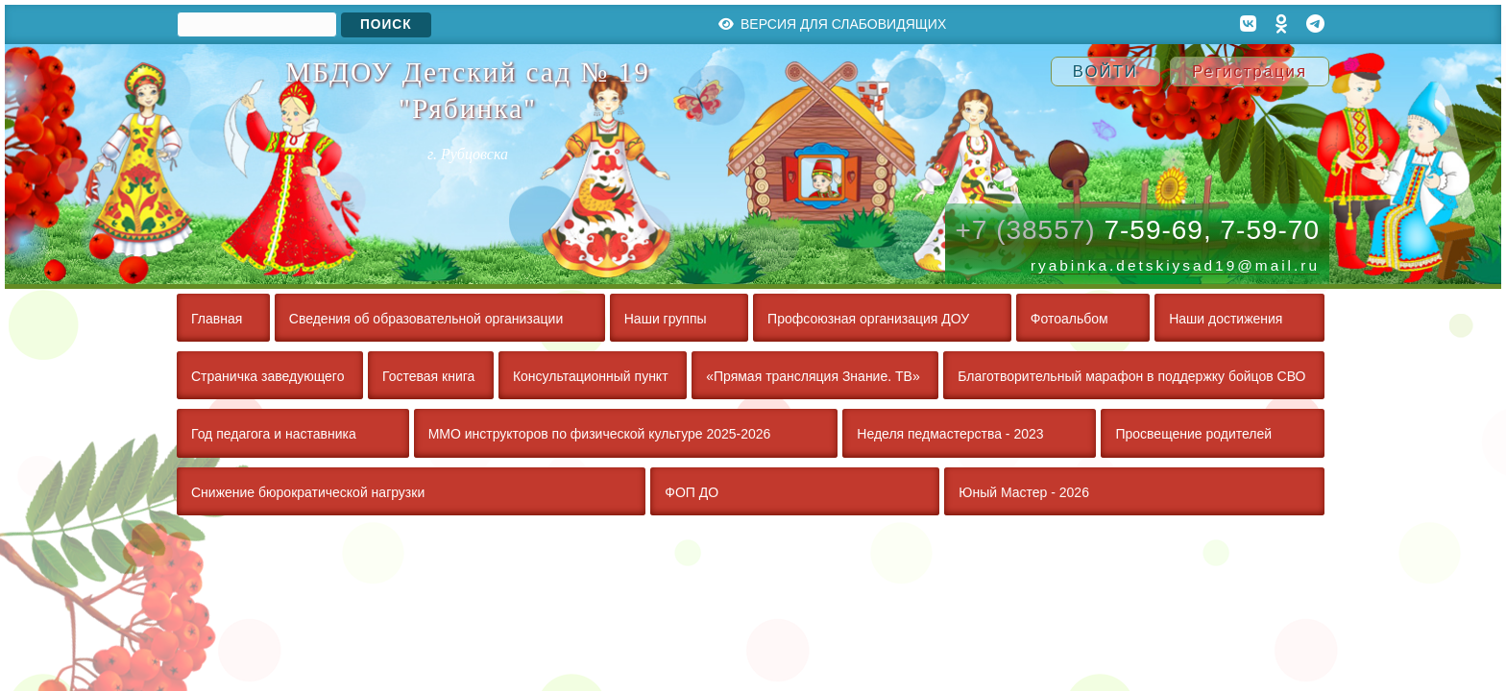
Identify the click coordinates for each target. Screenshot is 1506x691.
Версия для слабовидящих (832, 24)
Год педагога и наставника (273, 433)
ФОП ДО (691, 492)
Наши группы (665, 318)
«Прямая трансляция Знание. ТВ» (812, 376)
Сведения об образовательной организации (426, 318)
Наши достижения (1225, 318)
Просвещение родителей (1193, 433)
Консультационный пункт (590, 376)
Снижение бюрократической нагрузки (308, 492)
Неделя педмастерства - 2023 (950, 433)
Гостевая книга (428, 376)
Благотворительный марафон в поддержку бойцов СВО (1131, 376)
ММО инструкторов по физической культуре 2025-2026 (599, 433)
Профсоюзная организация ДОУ (868, 318)
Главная (216, 318)
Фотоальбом (1069, 318)
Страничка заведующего (267, 376)
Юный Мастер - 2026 (1024, 492)
